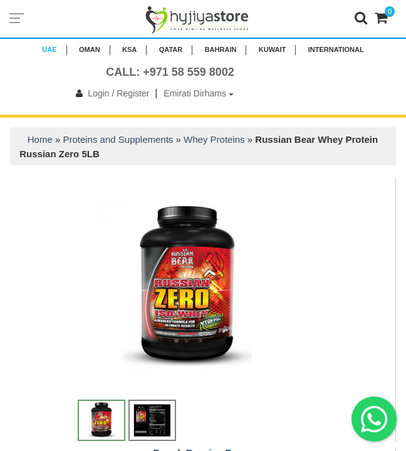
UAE (49, 49)
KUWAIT (272, 49)
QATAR (170, 49)
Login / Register (110, 93)
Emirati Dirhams (198, 93)
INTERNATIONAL (336, 49)
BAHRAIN (221, 49)
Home (40, 139)
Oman (89, 49)
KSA (129, 49)
